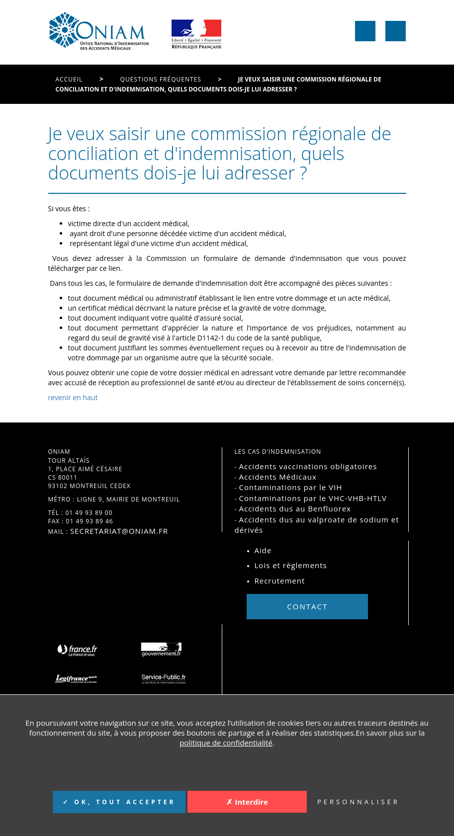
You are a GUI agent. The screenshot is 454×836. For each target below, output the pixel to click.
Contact (307, 606)
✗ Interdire (247, 802)
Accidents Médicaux (277, 477)
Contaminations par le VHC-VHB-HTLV (313, 498)
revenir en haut (73, 397)
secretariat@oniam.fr (119, 531)
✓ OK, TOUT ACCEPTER (119, 802)
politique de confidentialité (226, 743)
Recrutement (280, 580)
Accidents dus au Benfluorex (295, 508)
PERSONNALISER (358, 801)
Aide (263, 550)
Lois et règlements (291, 565)
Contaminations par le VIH (290, 487)
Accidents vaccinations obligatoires (308, 466)
